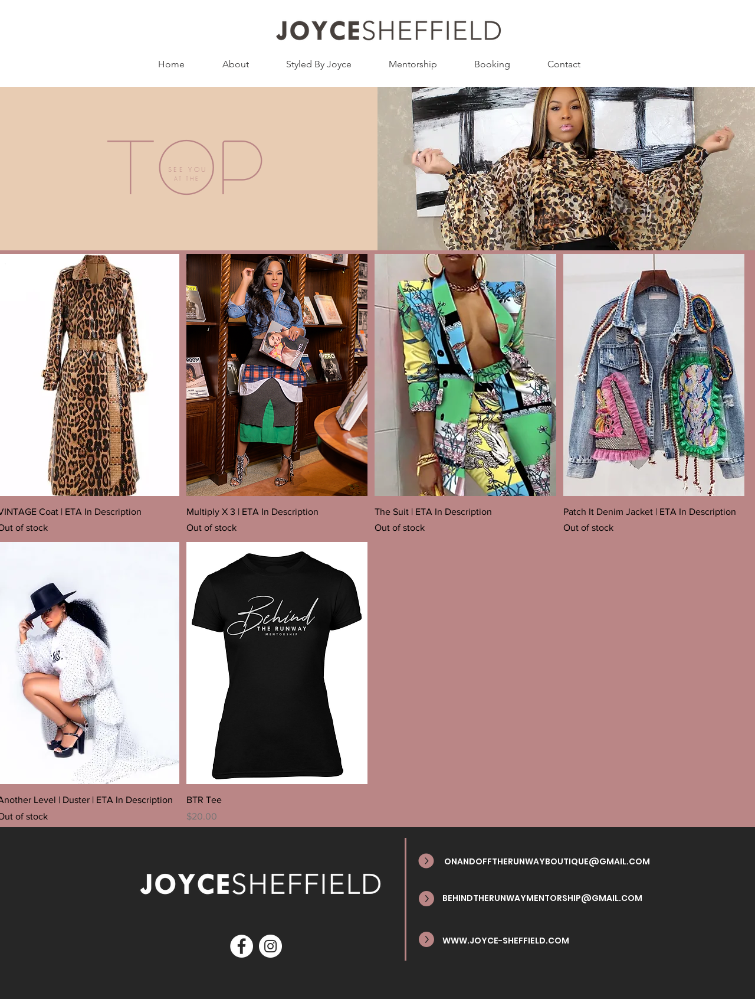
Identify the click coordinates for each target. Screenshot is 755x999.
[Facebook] (241, 946)
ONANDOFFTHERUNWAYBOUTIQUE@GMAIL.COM (547, 861)
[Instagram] (270, 946)
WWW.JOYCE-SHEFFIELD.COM (505, 940)
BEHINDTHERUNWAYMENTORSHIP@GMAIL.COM (542, 898)
